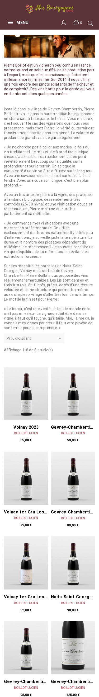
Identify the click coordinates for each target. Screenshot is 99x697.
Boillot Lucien (26, 433)
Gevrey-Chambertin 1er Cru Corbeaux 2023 (73, 512)
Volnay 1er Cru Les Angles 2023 (26, 512)
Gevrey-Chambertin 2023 (73, 427)
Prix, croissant (35, 338)
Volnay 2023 (26, 427)
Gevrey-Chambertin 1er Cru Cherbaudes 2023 (26, 681)
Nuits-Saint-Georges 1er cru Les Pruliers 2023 (73, 597)
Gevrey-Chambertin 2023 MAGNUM (73, 681)
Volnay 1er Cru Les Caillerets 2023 (26, 597)
